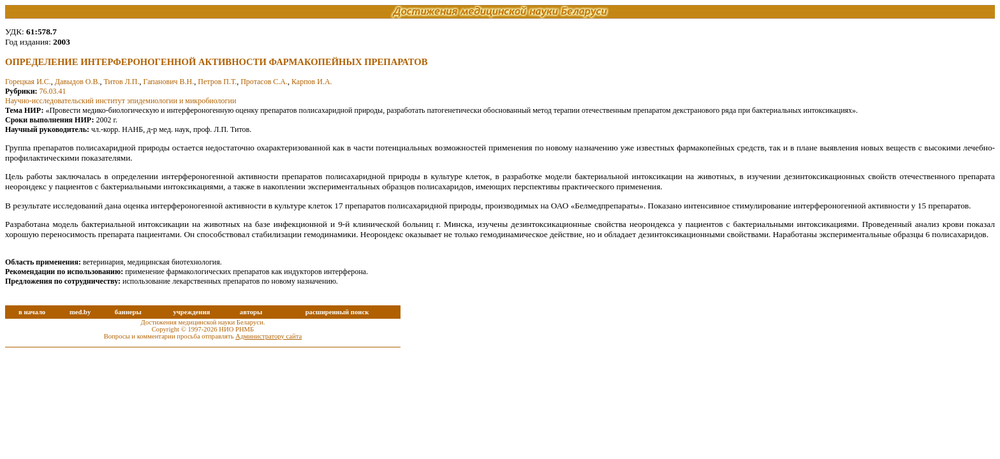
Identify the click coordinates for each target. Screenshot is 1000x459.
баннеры (128, 312)
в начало (31, 312)
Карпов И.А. (311, 81)
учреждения (191, 312)
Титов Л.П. (121, 81)
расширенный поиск (337, 312)
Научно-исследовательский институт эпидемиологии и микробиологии (120, 100)
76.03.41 (53, 91)
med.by (80, 312)
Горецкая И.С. (28, 81)
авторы (251, 312)
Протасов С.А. (264, 81)
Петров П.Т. (217, 81)
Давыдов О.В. (77, 81)
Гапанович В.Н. (169, 81)
